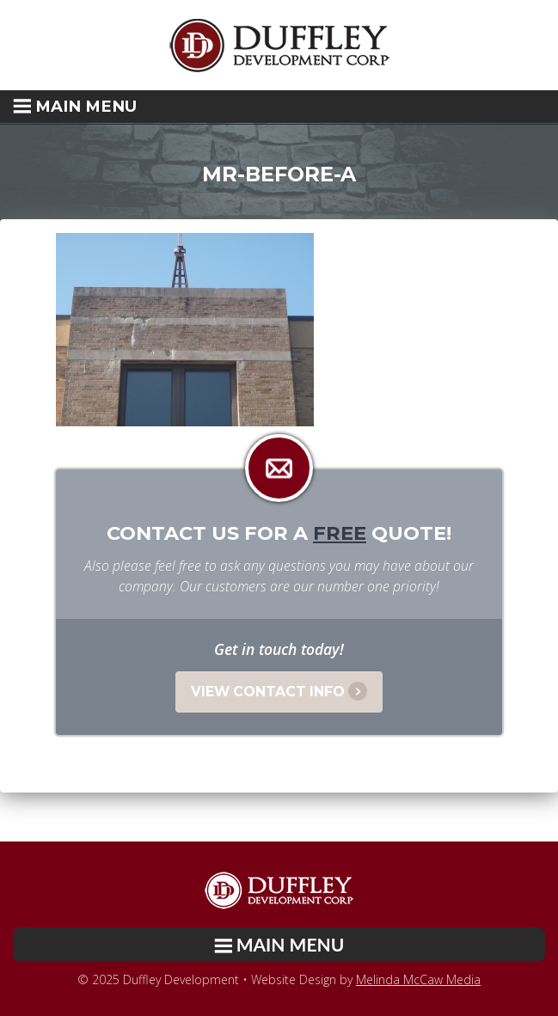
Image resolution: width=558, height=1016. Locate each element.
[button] (279, 106)
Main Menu (75, 106)
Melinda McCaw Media (418, 979)
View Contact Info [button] (279, 691)
